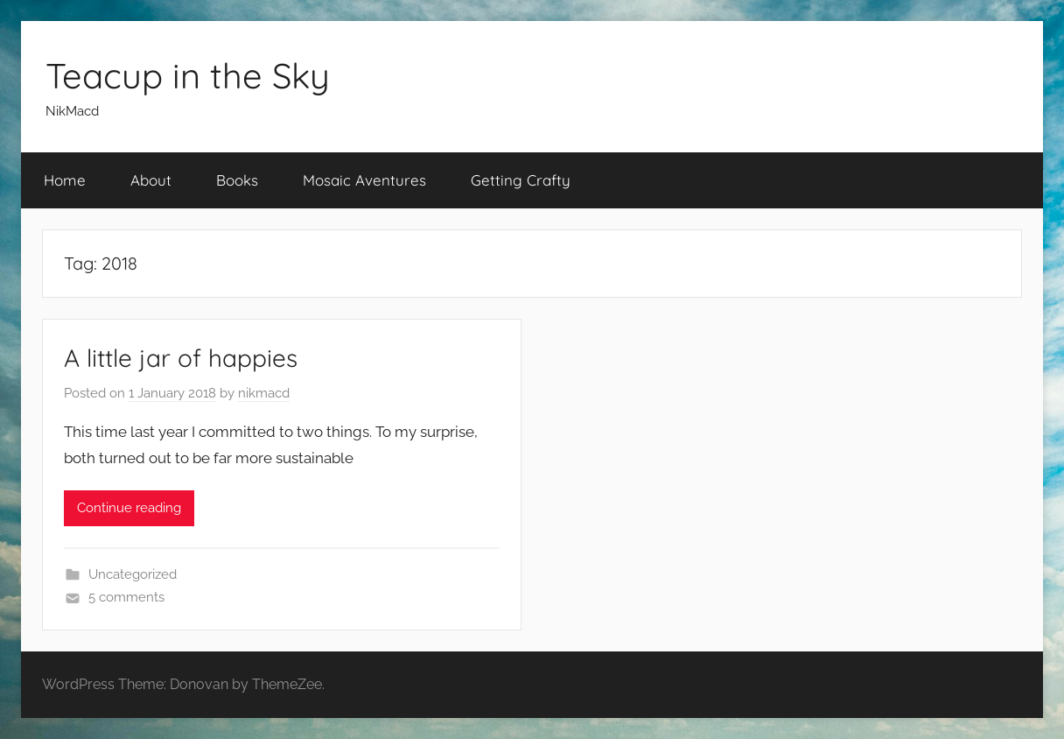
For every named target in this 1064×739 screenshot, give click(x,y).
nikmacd (264, 393)
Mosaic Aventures (364, 180)
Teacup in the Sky (188, 75)
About (151, 180)
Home (65, 180)
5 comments (126, 597)
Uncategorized (132, 574)
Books (237, 180)
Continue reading (129, 508)
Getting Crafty (520, 180)
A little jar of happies (181, 357)
